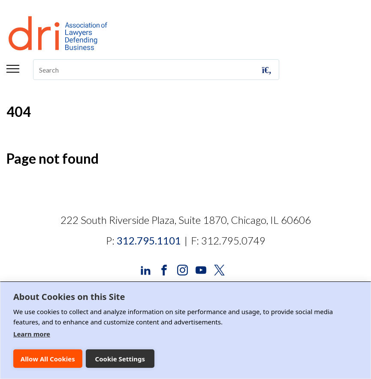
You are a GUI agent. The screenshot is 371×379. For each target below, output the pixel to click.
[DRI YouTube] (201, 269)
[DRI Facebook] (164, 269)
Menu (12, 69)
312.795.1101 (149, 240)
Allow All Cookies (48, 359)
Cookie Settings (120, 359)
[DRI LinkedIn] (145, 269)
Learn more (31, 334)
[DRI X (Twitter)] (219, 269)
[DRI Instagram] (182, 269)
